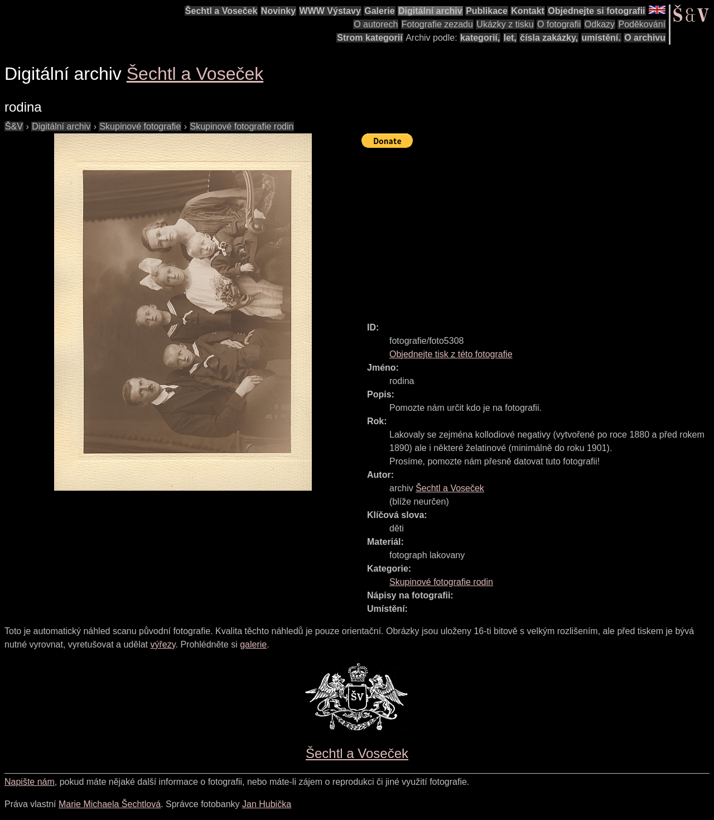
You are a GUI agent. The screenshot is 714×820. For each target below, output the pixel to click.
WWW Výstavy (330, 11)
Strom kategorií (369, 37)
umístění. (601, 37)
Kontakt (527, 11)
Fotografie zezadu (437, 24)
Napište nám (29, 782)
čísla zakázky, (549, 37)
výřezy (162, 644)
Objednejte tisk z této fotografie (451, 354)
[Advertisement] (537, 230)
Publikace (487, 11)
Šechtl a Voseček (221, 11)
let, (510, 37)
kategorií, (480, 37)
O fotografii (559, 24)
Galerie (379, 11)
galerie (253, 644)
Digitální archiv (430, 11)
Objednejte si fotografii (596, 11)
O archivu (644, 37)
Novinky (278, 11)
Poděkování (641, 24)
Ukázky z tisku (504, 24)
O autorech (376, 24)
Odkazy (600, 24)
